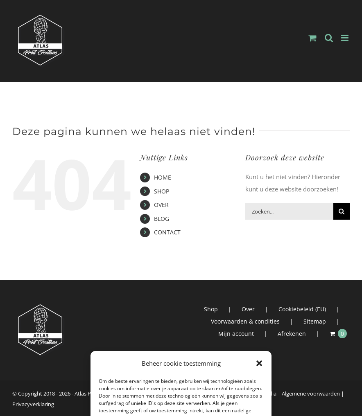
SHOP (161, 191)
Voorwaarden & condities (245, 321)
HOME (162, 177)
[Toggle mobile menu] (345, 38)
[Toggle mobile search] (329, 38)
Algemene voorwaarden (311, 393)
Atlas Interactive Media (248, 393)
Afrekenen (292, 333)
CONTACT (167, 232)
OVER (161, 205)
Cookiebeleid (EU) (302, 309)
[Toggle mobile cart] (312, 38)
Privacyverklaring (33, 404)
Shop (211, 309)
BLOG (161, 219)
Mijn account (236, 333)
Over (248, 309)
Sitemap (314, 321)
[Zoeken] (341, 211)
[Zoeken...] (289, 211)
